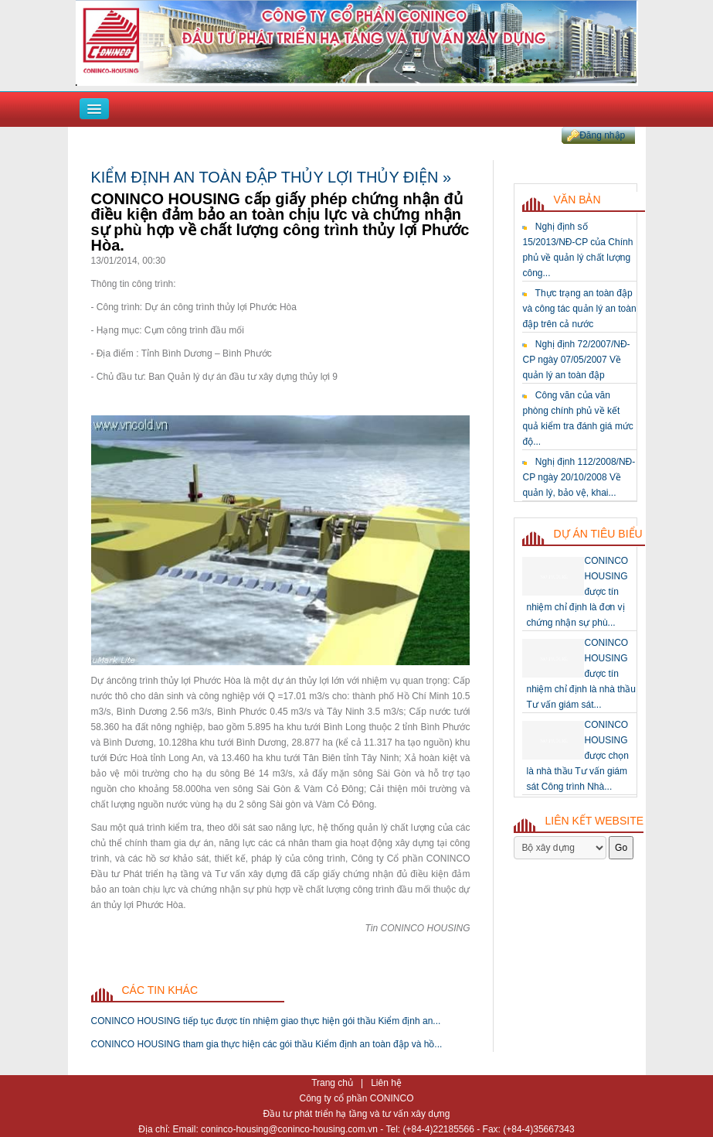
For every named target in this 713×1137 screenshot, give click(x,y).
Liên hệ (386, 1082)
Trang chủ (333, 1082)
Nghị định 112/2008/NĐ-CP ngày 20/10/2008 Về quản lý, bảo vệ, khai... (578, 477)
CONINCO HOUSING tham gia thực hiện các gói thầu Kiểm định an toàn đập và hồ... (267, 1044)
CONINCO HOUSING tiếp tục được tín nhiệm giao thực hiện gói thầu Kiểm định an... (266, 1021)
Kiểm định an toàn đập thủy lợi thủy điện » (271, 177)
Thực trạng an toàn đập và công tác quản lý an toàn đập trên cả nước (579, 308)
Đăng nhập (602, 135)
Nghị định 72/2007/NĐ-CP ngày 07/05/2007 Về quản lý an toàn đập (576, 360)
